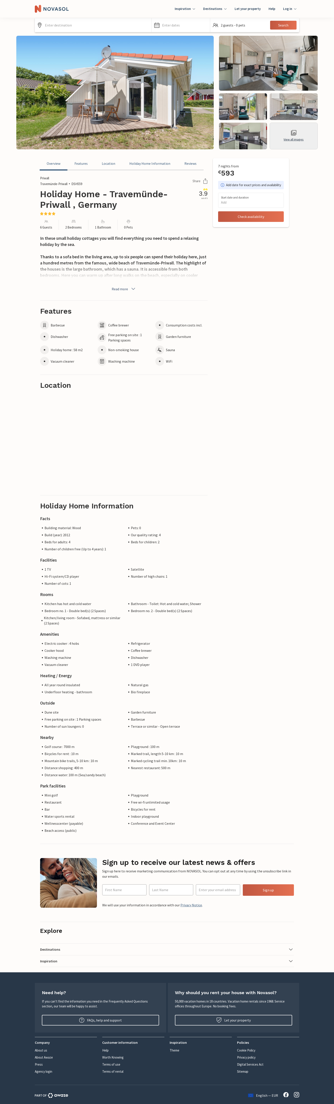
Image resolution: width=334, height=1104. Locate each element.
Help (272, 9)
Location (108, 163)
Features (81, 163)
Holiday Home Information (149, 163)
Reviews (190, 163)
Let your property (248, 9)
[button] (181, 25)
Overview (53, 163)
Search (283, 25)
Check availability (251, 216)
